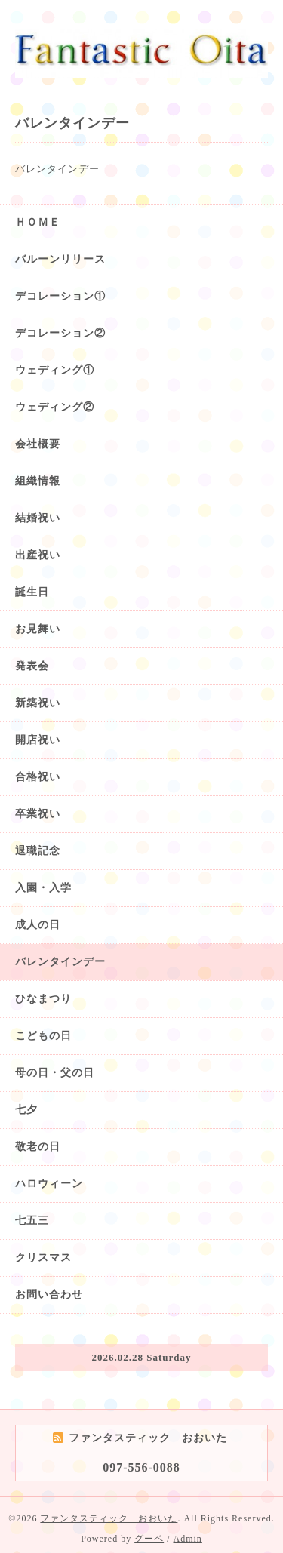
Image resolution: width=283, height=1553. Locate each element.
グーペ (149, 1538)
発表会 (32, 666)
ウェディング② (54, 407)
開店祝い (37, 740)
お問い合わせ (49, 1294)
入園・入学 (43, 887)
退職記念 (37, 850)
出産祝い (37, 555)
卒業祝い (37, 814)
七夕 (26, 1109)
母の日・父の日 (54, 1072)
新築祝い (37, 703)
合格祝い (37, 777)
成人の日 (37, 924)
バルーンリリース (60, 259)
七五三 (32, 1220)
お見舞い (37, 629)
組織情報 (37, 481)
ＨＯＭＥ (37, 222)
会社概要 (37, 444)
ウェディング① (54, 370)
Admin (188, 1538)
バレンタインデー (60, 961)
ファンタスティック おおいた (108, 1518)
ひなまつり (43, 998)
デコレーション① (60, 296)
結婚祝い (37, 518)
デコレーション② (60, 333)
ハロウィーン (49, 1183)
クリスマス (43, 1257)
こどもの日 (43, 1035)
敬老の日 (37, 1146)
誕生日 (32, 592)
